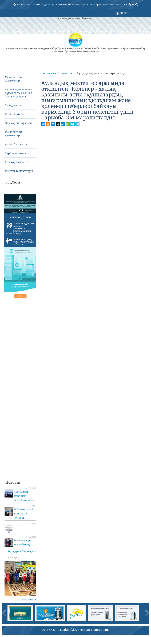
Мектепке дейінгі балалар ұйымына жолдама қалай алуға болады (20, 228)
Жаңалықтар (24, 4)
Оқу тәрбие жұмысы (20, 123)
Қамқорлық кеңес (18, 162)
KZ (121, 13)
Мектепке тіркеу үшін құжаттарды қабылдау (20, 242)
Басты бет (48, 73)
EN (125, 4)
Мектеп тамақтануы (20, 171)
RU (125, 13)
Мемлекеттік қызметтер (70, 4)
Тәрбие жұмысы (17, 153)
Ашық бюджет (16, 144)
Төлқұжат (13, 105)
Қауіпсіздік (14, 114)
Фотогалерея (93, 4)
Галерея (66, 73)
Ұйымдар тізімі (20, 217)
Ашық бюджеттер (43, 4)
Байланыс (108, 4)
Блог (118, 4)
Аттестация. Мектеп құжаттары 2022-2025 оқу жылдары (19, 93)
